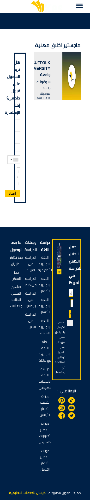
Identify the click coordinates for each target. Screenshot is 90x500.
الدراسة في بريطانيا (30, 299)
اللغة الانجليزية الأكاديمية (45, 264)
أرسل (12, 193)
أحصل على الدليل (70, 315)
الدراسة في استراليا (30, 321)
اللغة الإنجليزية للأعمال (45, 285)
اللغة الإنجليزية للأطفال (45, 306)
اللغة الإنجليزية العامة (45, 327)
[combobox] (14, 160)
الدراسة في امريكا (30, 264)
